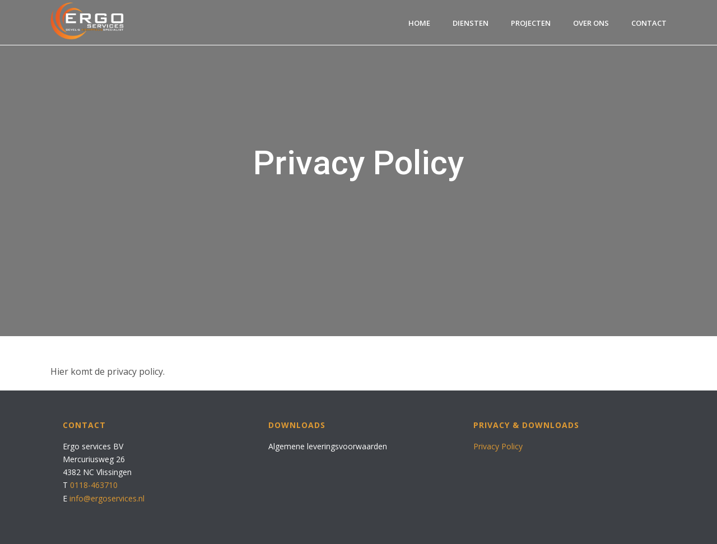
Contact (649, 23)
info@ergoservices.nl (107, 498)
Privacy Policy (498, 446)
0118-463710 (94, 485)
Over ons (591, 23)
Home (419, 23)
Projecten (531, 23)
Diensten (470, 23)
